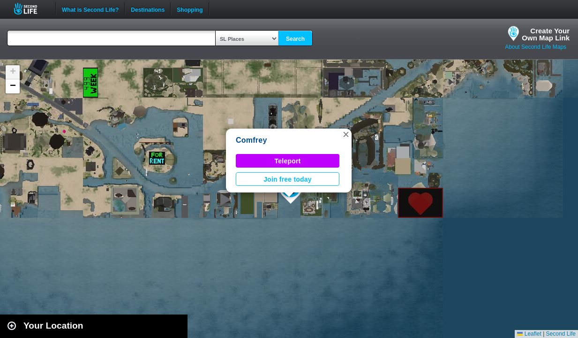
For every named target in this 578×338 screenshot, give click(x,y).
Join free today (287, 179)
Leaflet (529, 333)
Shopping (190, 9)
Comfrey (251, 140)
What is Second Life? (90, 9)
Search (295, 39)
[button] (346, 134)
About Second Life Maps (535, 47)
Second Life (30, 8)
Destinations (148, 9)
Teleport (288, 161)
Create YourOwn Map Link (546, 34)
